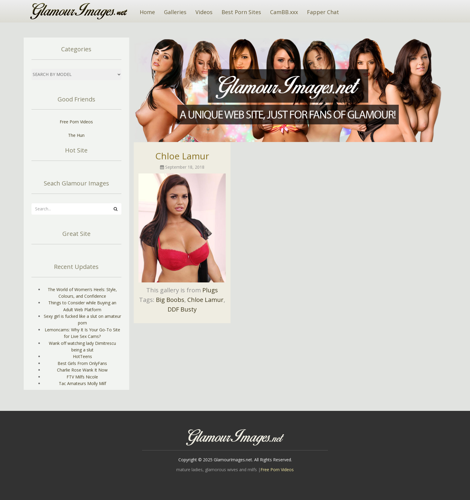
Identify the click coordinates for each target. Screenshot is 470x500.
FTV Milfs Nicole (82, 377)
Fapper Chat (323, 12)
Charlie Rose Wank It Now (82, 370)
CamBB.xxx (284, 12)
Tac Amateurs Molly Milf (82, 383)
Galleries (175, 12)
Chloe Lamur (182, 156)
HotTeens (82, 356)
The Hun (76, 135)
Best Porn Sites (241, 12)
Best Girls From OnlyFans (82, 363)
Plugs (210, 290)
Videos (204, 12)
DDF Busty (182, 309)
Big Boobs (170, 300)
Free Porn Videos (76, 122)
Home (147, 12)
